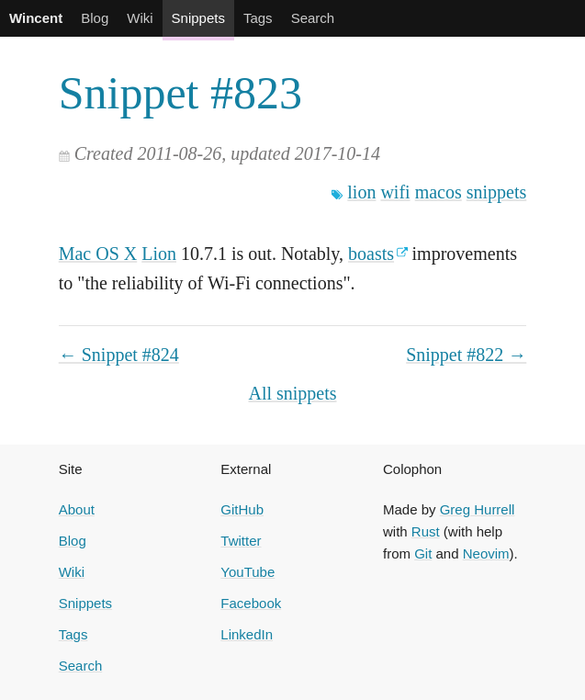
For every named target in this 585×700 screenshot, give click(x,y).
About (77, 509)
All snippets (292, 393)
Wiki (139, 18)
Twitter (240, 540)
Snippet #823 (180, 93)
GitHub (242, 509)
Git (423, 553)
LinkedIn (246, 634)
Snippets (198, 18)
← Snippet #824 (119, 354)
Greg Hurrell (477, 509)
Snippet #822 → (466, 354)
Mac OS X (98, 253)
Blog (94, 18)
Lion (158, 253)
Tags (258, 18)
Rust (425, 531)
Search (313, 18)
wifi (395, 192)
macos (438, 192)
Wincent (35, 18)
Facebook (250, 603)
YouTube (247, 572)
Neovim (486, 553)
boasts (371, 253)
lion (361, 192)
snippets (497, 192)
